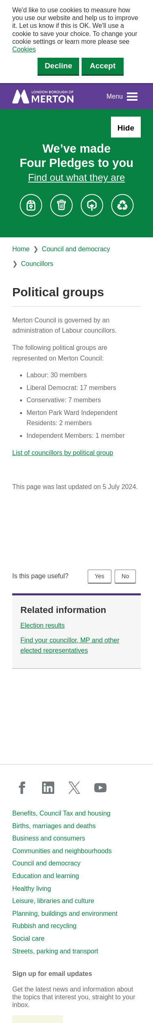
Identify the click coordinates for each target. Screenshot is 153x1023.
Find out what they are (76, 177)
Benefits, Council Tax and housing (61, 813)
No (125, 576)
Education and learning (45, 875)
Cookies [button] (24, 49)
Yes (99, 576)
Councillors (37, 263)
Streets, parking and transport (55, 951)
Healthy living (31, 888)
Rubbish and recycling (44, 925)
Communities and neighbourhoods (62, 850)
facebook (22, 788)
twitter (74, 788)
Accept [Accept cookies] (102, 65)
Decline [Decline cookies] (58, 65)
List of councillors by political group (62, 452)
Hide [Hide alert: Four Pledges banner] (126, 128)
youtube (100, 788)
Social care (28, 938)
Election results (42, 625)
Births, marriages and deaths (54, 825)
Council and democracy (76, 249)
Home (21, 249)
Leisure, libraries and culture (53, 900)
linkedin (48, 788)
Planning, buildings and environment (65, 913)
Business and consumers (48, 838)
